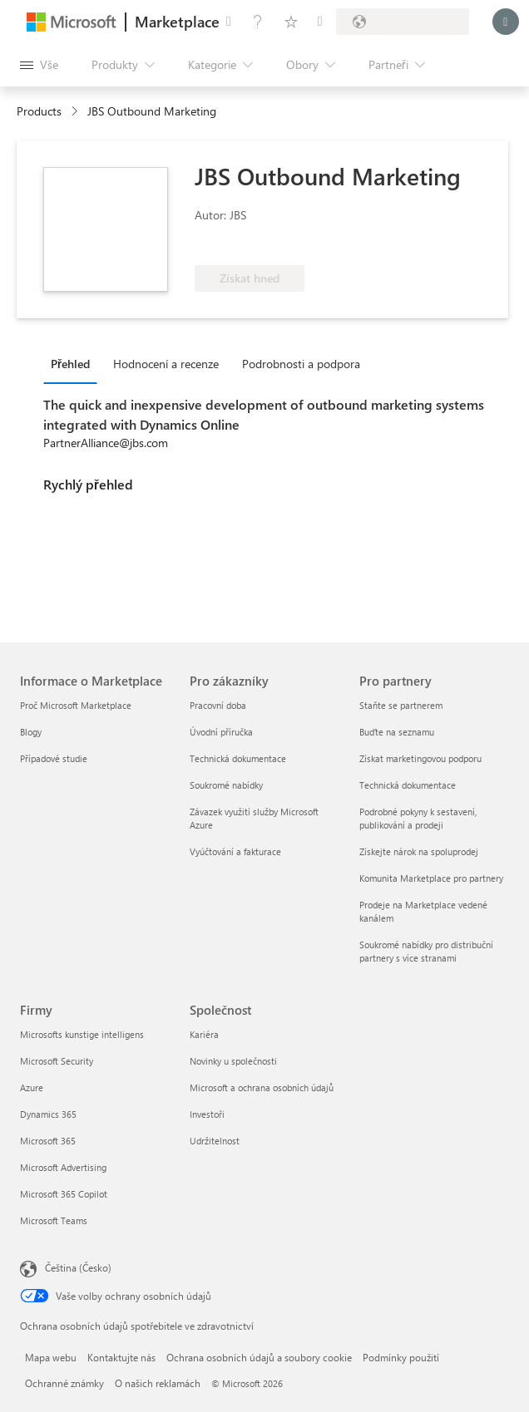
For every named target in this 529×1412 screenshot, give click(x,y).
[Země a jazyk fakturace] (402, 21)
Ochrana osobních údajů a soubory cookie (259, 1357)
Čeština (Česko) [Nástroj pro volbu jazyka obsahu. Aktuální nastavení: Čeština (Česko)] (78, 1267)
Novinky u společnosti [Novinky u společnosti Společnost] (233, 1061)
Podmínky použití (401, 1357)
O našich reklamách (157, 1383)
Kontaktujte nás (121, 1357)
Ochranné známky (64, 1383)
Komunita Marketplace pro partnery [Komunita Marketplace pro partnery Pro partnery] (431, 878)
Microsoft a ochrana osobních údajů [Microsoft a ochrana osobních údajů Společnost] (262, 1087)
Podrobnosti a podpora (301, 363)
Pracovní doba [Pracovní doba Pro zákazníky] (218, 705)
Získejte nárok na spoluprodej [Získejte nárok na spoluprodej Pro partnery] (418, 851)
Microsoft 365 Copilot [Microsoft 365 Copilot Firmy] (63, 1194)
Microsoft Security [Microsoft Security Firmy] (56, 1061)
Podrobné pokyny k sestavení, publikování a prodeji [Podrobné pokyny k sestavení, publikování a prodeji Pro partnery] (418, 818)
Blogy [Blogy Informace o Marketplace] (31, 732)
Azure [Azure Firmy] (31, 1087)
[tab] (74, 363)
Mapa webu (51, 1357)
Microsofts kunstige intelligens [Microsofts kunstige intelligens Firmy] (82, 1034)
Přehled (70, 363)
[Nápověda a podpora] (258, 21)
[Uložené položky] (291, 21)
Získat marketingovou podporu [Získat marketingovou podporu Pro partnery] (420, 758)
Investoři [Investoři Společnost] (207, 1114)
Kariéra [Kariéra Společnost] (204, 1034)
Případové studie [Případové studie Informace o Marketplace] (53, 758)
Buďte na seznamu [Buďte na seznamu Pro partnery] (396, 732)
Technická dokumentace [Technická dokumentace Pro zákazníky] (238, 758)
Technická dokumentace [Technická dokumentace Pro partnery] (407, 785)
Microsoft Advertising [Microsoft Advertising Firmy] (63, 1167)
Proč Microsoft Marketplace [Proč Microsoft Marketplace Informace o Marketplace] (75, 705)
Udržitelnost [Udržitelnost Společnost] (215, 1140)
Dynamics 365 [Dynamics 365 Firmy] (48, 1114)
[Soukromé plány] (320, 21)
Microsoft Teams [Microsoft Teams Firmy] (53, 1220)
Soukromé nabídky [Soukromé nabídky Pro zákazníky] (226, 785)
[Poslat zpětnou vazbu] (229, 21)
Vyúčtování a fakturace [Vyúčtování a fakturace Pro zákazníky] (235, 851)
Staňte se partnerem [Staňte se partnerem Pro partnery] (400, 705)
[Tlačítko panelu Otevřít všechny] (39, 64)
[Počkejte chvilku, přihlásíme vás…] (505, 21)
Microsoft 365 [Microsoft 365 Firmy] (48, 1140)
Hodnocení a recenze (166, 363)
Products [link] (39, 111)
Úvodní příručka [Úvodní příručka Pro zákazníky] (221, 732)
